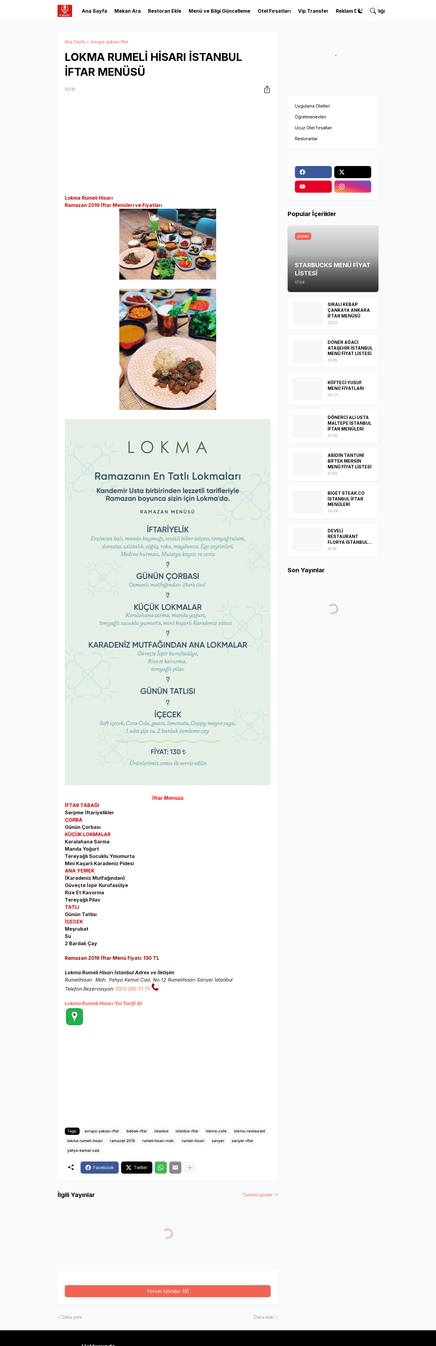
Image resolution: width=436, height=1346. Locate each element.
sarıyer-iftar (242, 1140)
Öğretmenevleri (310, 116)
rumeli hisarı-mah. (158, 1140)
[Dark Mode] (360, 10)
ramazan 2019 (122, 1140)
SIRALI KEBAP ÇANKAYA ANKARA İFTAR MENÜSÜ (349, 310)
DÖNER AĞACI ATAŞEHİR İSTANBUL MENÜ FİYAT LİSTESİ (350, 348)
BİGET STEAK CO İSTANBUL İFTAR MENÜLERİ (346, 498)
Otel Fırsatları (274, 11)
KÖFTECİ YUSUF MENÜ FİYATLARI (346, 385)
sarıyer (218, 1140)
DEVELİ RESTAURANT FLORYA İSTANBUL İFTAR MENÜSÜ (348, 536)
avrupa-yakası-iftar (109, 41)
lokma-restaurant (249, 1131)
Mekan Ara (127, 11)
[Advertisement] (168, 144)
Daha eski (264, 1317)
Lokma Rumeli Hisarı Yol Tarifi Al (103, 1003)
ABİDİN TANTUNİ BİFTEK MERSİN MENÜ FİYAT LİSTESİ (350, 461)
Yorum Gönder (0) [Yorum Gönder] (168, 1291)
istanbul (161, 1131)
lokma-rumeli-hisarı (85, 1140)
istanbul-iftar (187, 1131)
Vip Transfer (313, 11)
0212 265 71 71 (133, 989)
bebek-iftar (137, 1131)
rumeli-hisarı (193, 1140)
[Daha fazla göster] (190, 1168)
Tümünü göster (257, 1194)
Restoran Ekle (164, 11)
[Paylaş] (265, 89)
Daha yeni (72, 1317)
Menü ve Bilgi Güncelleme (219, 11)
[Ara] (373, 10)
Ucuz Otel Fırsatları (313, 127)
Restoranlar (306, 138)
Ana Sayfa (94, 11)
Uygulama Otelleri (312, 105)
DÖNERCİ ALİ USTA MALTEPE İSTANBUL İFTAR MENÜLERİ (350, 423)
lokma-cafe (216, 1131)
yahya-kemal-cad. (83, 1150)
